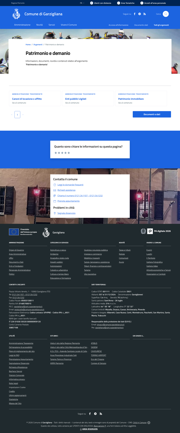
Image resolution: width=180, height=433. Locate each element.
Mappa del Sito (15, 403)
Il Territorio (150, 258)
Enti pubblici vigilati (75, 99)
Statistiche (13, 399)
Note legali (13, 383)
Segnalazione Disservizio (19, 363)
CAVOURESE (96, 351)
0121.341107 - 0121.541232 (24, 294)
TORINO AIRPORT (98, 355)
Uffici (11, 258)
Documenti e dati (152, 114)
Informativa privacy (17, 379)
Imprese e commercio (93, 254)
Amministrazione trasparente (27, 94)
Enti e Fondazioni (16, 266)
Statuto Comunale (16, 375)
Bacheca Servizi (15, 371)
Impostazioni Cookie (17, 387)
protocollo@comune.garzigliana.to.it (29, 309)
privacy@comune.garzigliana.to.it (110, 324)
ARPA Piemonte (57, 363)
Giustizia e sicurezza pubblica (96, 250)
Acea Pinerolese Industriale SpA (63, 355)
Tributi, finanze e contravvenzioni (97, 266)
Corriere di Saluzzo (98, 363)
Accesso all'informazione (118, 25)
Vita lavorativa (90, 274)
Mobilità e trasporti (92, 258)
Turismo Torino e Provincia (60, 359)
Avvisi (121, 262)
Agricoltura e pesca (58, 250)
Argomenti (38, 44)
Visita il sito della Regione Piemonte (65, 343)
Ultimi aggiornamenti (17, 395)
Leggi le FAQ (14, 355)
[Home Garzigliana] (36, 14)
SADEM (94, 347)
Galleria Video (152, 266)
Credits (12, 391)
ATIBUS (94, 343)
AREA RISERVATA (88, 428)
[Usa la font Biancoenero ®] (100, 3)
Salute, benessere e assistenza (97, 262)
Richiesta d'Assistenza (18, 367)
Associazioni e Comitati (156, 274)
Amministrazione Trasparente (21, 343)
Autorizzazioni (56, 266)
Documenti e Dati (16, 262)
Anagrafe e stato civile (59, 258)
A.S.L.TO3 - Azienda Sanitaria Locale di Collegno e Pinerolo (74, 351)
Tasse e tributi (124, 250)
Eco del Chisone (97, 359)
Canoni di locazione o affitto (27, 99)
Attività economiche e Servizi (158, 270)
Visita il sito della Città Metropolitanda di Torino (69, 347)
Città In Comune (139, 422)
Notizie (122, 254)
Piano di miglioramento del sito (21, 351)
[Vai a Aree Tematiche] (125, 3)
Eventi (149, 250)
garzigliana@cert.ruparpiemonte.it (28, 306)
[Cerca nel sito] (166, 14)
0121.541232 (18, 297)
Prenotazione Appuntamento (21, 359)
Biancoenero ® (100, 425)
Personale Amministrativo (19, 270)
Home (28, 44)
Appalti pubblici (56, 262)
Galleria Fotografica (154, 262)
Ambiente (54, 254)
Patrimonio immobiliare (131, 99)
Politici (11, 274)
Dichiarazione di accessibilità (20, 347)
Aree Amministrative (17, 254)
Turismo (87, 270)
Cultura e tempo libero (59, 274)
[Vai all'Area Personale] (153, 3)
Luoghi (149, 254)
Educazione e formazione (60, 278)
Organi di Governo (16, 250)
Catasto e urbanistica (59, 270)
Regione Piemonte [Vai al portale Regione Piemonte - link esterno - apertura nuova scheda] (17, 3)
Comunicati (123, 258)
